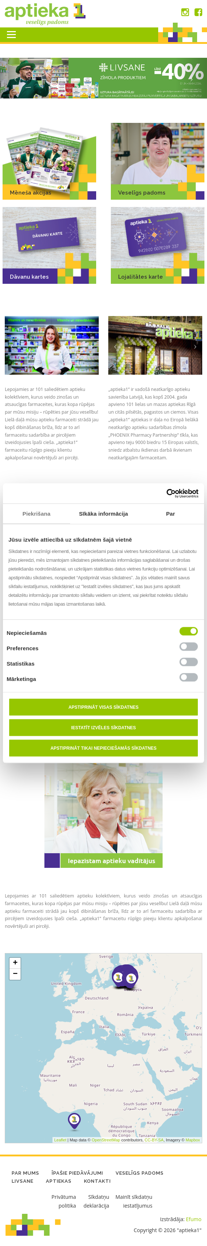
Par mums (25, 1173)
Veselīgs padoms (142, 192)
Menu (11, 34)
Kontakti (97, 1181)
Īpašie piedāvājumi (77, 1173)
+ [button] (15, 1055)
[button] (15, 78)
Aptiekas (59, 1181)
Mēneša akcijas (30, 192)
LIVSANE (22, 1181)
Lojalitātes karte (140, 277)
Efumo (193, 1219)
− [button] (15, 1066)
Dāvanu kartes (29, 277)
